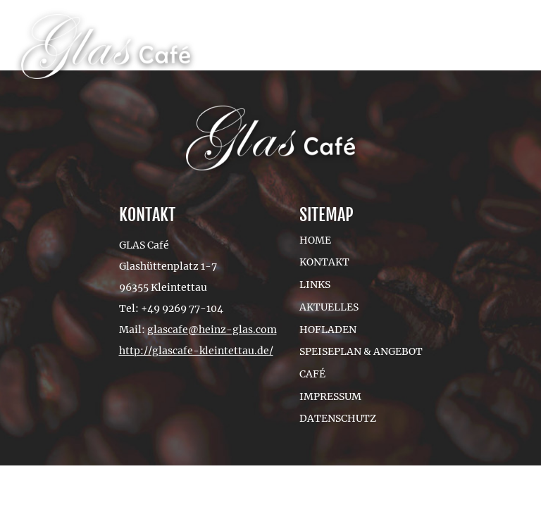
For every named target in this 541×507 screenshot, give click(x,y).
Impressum (330, 396)
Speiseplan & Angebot (361, 351)
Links (314, 284)
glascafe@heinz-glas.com (212, 329)
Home (315, 240)
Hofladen (327, 329)
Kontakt (324, 262)
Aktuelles (329, 307)
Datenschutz (337, 418)
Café (312, 374)
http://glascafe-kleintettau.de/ (196, 350)
